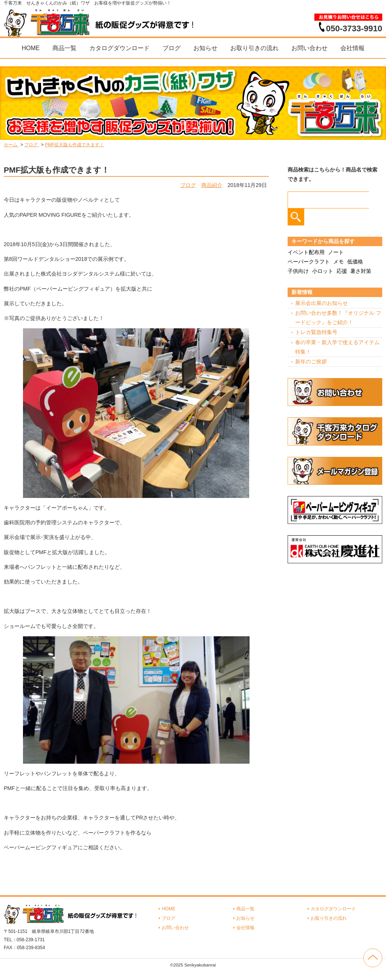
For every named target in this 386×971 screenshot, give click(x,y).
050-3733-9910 (354, 28)
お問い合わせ (309, 48)
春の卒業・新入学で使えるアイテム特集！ (337, 347)
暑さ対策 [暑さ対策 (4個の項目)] (360, 271)
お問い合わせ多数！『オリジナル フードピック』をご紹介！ (338, 317)
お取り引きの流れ (254, 48)
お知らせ (205, 48)
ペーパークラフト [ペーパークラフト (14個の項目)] (309, 262)
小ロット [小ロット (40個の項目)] (322, 271)
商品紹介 (211, 185)
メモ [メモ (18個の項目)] (338, 262)
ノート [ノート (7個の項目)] (336, 252)
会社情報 (352, 48)
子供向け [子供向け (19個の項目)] (298, 271)
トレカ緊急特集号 (316, 332)
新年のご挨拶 (311, 361)
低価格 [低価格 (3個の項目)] (355, 262)
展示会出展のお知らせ (321, 303)
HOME (30, 48)
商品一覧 (64, 48)
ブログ (171, 48)
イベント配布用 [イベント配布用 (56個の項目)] (306, 252)
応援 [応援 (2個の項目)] (342, 271)
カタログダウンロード (119, 48)
